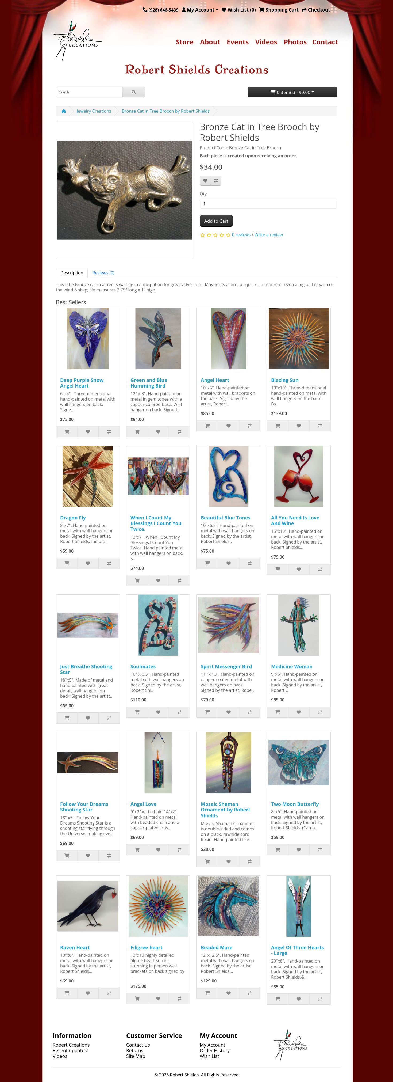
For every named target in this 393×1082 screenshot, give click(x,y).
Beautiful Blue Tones (225, 517)
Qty (203, 193)
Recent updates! (70, 1050)
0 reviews (241, 235)
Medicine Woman (292, 666)
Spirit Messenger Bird (226, 666)
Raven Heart (75, 947)
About (210, 41)
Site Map (135, 1056)
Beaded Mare (216, 947)
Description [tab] (71, 273)
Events (238, 41)
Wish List (209, 1056)
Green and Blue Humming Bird (148, 383)
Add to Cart (216, 221)
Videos (266, 41)
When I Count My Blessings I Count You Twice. (156, 523)
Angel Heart (215, 380)
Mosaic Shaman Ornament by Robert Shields (225, 810)
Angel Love (143, 804)
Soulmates (143, 666)
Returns (134, 1050)
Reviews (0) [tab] (103, 273)
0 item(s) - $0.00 (290, 92)
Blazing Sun (285, 380)
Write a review (269, 235)
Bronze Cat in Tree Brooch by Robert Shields (166, 111)
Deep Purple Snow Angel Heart (81, 383)
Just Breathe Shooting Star (86, 669)
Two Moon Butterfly (295, 804)
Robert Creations (71, 1045)
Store (185, 41)
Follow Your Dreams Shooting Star (84, 807)
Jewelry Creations (94, 111)
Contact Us (138, 1045)
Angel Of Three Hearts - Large (297, 950)
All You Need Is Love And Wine (295, 520)
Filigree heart (146, 947)
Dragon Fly (73, 517)
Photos (295, 41)
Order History (215, 1050)
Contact (325, 41)
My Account (212, 1045)
